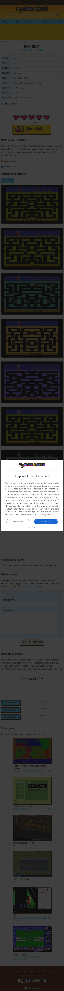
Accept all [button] (46, 521)
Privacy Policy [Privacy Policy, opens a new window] (46, 514)
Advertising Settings (26, 511)
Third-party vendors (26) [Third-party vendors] (30, 497)
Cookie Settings (32, 514)
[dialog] (32, 495)
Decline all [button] (18, 521)
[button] (32, 527)
